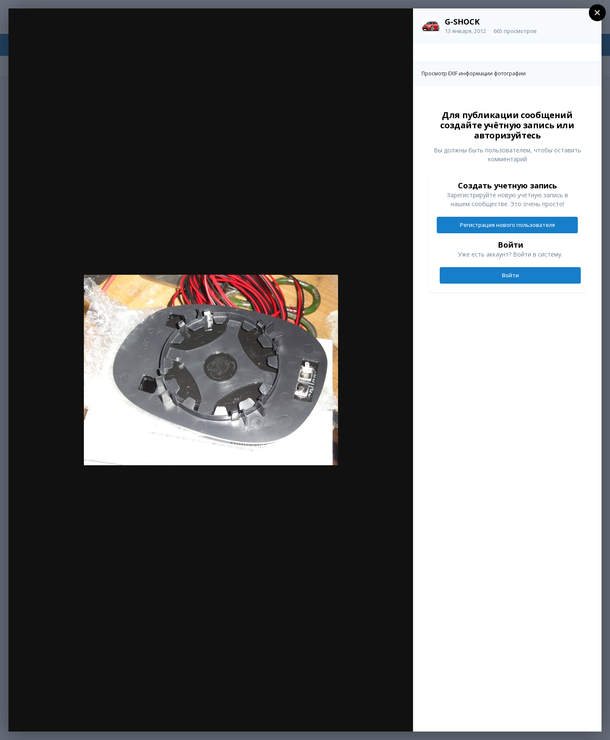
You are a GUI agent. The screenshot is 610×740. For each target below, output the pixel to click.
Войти (510, 275)
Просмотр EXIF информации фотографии (473, 73)
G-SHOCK (462, 22)
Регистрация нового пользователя (507, 225)
